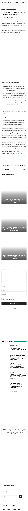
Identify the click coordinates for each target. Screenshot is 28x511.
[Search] (20, 496)
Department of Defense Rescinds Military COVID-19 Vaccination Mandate (21, 167)
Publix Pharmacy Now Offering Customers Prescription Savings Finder (14, 201)
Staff (6, 17)
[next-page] (5, 263)
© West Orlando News (7, 485)
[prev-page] (2, 263)
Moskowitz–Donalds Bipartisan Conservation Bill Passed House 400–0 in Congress (18, 376)
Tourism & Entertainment (11, 9)
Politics (12, 353)
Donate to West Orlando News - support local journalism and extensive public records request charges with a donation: (14, 431)
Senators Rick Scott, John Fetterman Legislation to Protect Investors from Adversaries (14, 229)
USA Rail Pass (8, 108)
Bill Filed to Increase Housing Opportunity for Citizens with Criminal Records (6, 167)
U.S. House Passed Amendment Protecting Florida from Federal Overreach (16, 385)
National (3, 9)
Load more (14, 391)
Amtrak (17, 153)
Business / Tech (13, 345)
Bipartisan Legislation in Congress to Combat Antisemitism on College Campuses (14, 257)
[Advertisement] (14, 51)
